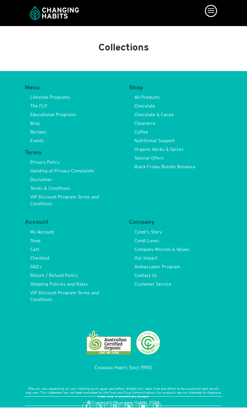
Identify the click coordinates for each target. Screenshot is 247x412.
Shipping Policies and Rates (59, 284)
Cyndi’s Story (148, 231)
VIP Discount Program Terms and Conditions (64, 200)
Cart (34, 249)
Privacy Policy (44, 162)
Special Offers (149, 157)
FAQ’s (36, 266)
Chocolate (144, 105)
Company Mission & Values (162, 249)
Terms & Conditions (50, 188)
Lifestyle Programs (50, 97)
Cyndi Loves (147, 240)
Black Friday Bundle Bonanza (164, 166)
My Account (42, 231)
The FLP (38, 105)
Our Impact (146, 258)
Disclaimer (41, 179)
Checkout (40, 258)
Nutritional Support (154, 140)
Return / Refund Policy (54, 275)
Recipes (38, 131)
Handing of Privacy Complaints (62, 170)
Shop (35, 240)
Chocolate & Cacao (154, 114)
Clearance (145, 123)
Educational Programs (53, 114)
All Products (147, 97)
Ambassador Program (157, 266)
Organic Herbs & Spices (159, 149)
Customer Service (152, 284)
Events (37, 140)
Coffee (141, 131)
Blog (35, 123)
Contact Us (145, 275)
